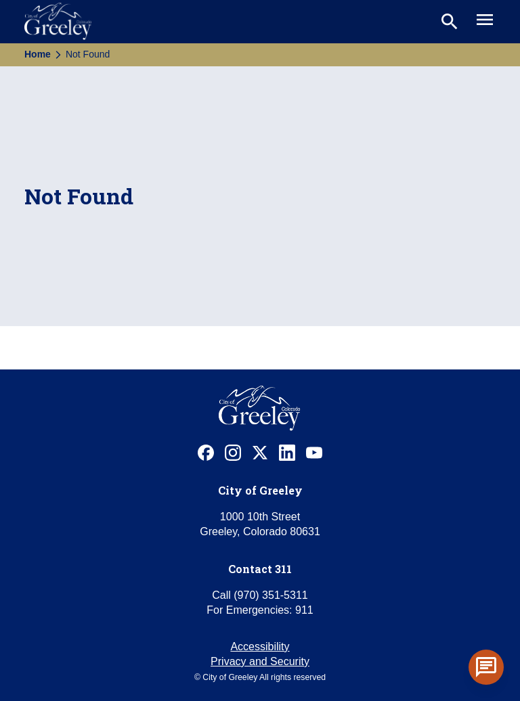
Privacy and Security (260, 661)
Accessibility (259, 646)
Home (37, 54)
